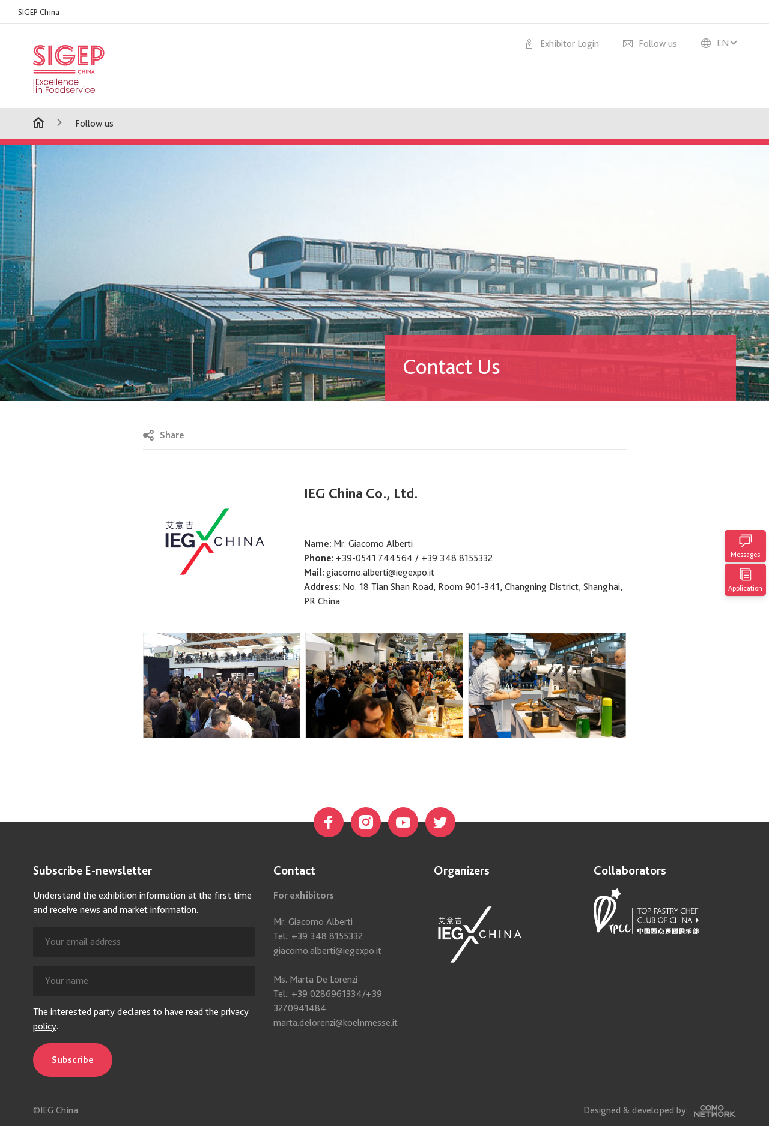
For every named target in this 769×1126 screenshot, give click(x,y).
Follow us (94, 123)
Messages (745, 546)
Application (745, 579)
